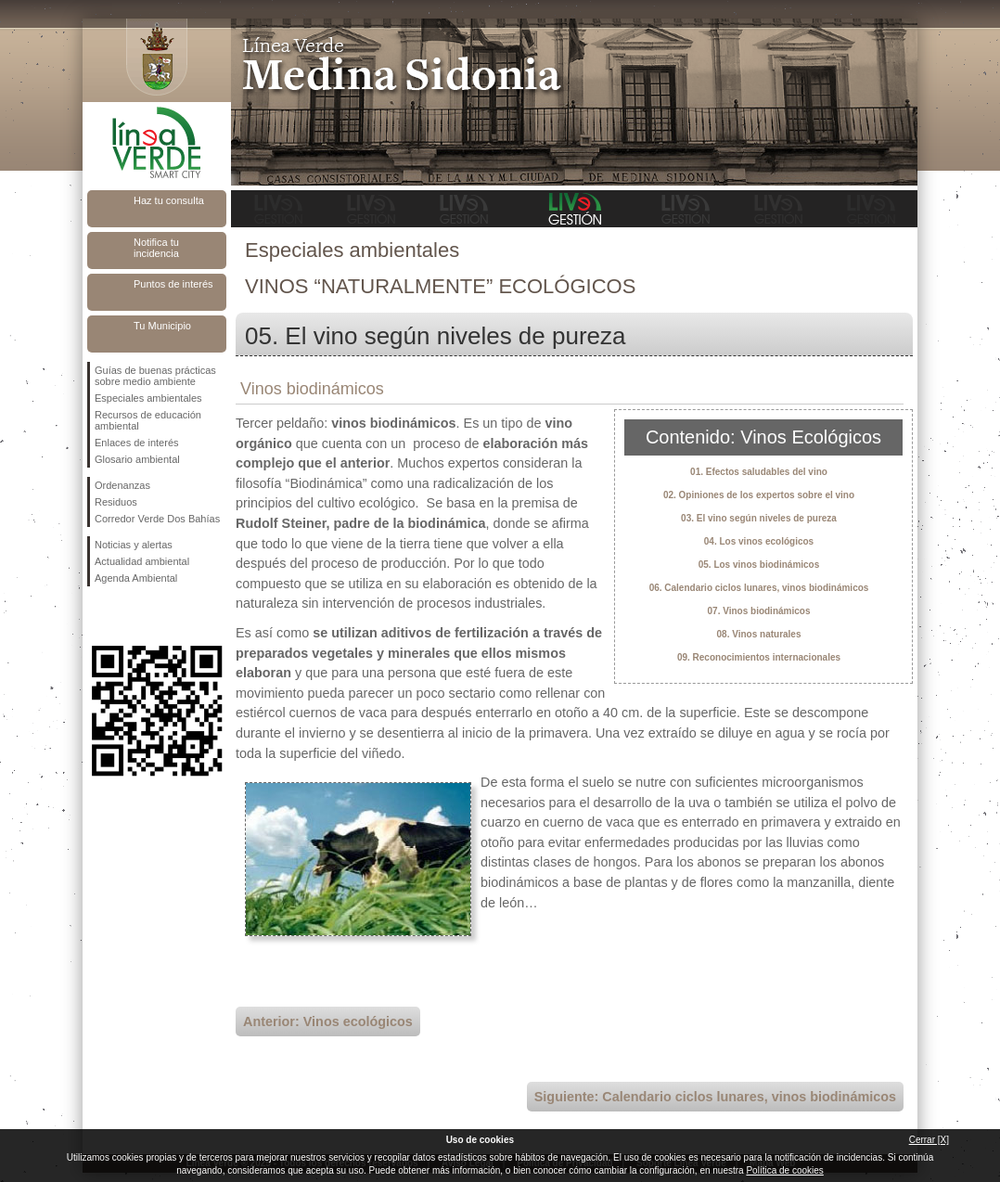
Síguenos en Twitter (129, 616)
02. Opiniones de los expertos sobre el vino (758, 495)
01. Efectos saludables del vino (758, 472)
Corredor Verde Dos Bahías (157, 518)
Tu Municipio (162, 325)
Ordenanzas (122, 485)
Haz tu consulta (169, 200)
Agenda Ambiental (136, 578)
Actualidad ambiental (142, 561)
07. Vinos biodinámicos (759, 611)
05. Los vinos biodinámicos (759, 564)
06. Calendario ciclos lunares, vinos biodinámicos (759, 588)
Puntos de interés (173, 283)
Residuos (116, 501)
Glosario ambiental (137, 459)
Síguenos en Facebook (98, 616)
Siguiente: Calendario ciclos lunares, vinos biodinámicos (715, 1096)
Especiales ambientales (148, 398)
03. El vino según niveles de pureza (759, 518)
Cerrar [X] (929, 1140)
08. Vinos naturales (759, 634)
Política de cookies (784, 1170)
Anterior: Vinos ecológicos (328, 1021)
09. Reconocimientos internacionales (758, 657)
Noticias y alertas (134, 544)
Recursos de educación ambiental (148, 420)
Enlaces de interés (137, 442)
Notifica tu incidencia (156, 248)
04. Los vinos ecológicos (759, 541)
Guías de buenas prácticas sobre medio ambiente (155, 376)
